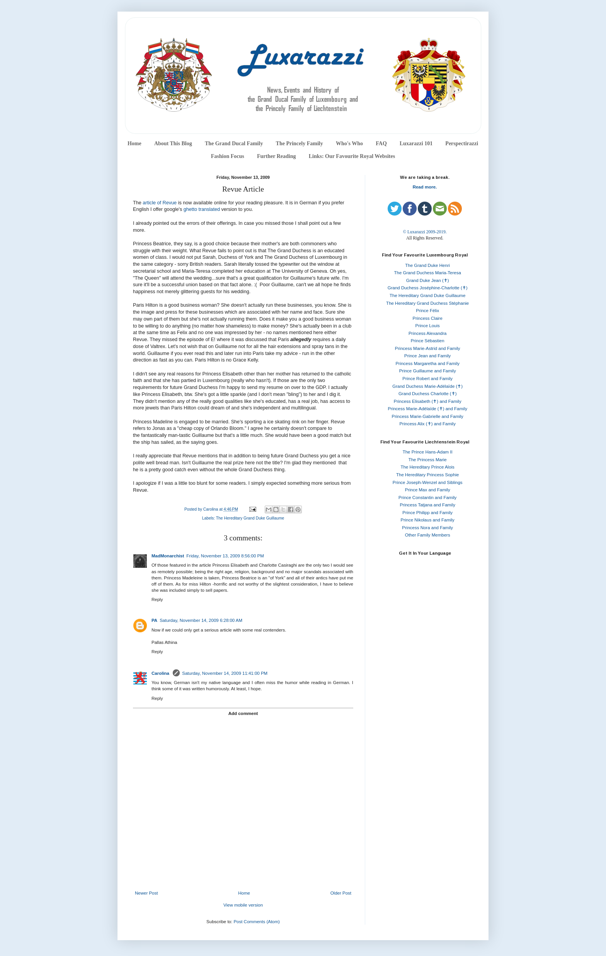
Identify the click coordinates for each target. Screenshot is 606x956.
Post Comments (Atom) (256, 921)
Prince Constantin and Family (427, 497)
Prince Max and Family (427, 489)
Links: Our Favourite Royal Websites (352, 156)
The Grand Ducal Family (234, 143)
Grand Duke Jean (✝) (427, 280)
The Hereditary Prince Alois (427, 467)
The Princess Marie (428, 459)
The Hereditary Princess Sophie (427, 474)
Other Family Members (427, 535)
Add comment (243, 713)
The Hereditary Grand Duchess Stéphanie (427, 303)
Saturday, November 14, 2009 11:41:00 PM (224, 673)
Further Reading (276, 156)
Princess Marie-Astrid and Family (427, 348)
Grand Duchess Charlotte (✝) (427, 393)
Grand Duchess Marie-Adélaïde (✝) (427, 386)
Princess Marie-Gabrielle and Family (427, 416)
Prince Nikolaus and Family (427, 520)
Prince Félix (427, 310)
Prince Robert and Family (427, 378)
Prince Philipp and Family (427, 512)
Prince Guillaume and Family (427, 370)
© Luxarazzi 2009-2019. (424, 231)
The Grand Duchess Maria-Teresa (427, 272)
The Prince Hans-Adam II (428, 452)
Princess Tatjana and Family (427, 505)
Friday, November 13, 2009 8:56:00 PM (225, 556)
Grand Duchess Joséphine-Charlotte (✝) (428, 287)
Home (134, 143)
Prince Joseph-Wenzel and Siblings (428, 482)
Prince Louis (427, 325)
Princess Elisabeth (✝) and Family (427, 401)
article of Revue (160, 202)
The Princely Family (299, 143)
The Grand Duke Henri (427, 265)
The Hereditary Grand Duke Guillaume (250, 518)
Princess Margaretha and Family (427, 363)
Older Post (340, 893)
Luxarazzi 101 (416, 143)
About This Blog (173, 143)
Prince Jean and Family (427, 355)
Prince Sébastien (427, 340)
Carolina (161, 673)
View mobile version (243, 905)
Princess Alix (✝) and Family (427, 423)
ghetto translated (202, 209)
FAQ (381, 143)
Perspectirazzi (461, 143)
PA (154, 620)
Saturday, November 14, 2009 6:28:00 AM (201, 620)
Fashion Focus (227, 156)
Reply (157, 599)
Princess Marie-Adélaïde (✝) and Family (427, 408)
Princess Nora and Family (427, 527)
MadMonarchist (168, 556)
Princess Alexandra (427, 333)
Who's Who (349, 143)
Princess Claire (428, 318)
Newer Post (146, 893)
